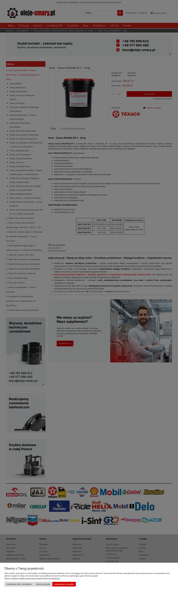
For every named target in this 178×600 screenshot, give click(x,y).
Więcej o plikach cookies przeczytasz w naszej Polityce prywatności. (32, 578)
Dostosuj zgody (43, 584)
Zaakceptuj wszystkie (64, 584)
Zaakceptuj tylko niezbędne (19, 584)
